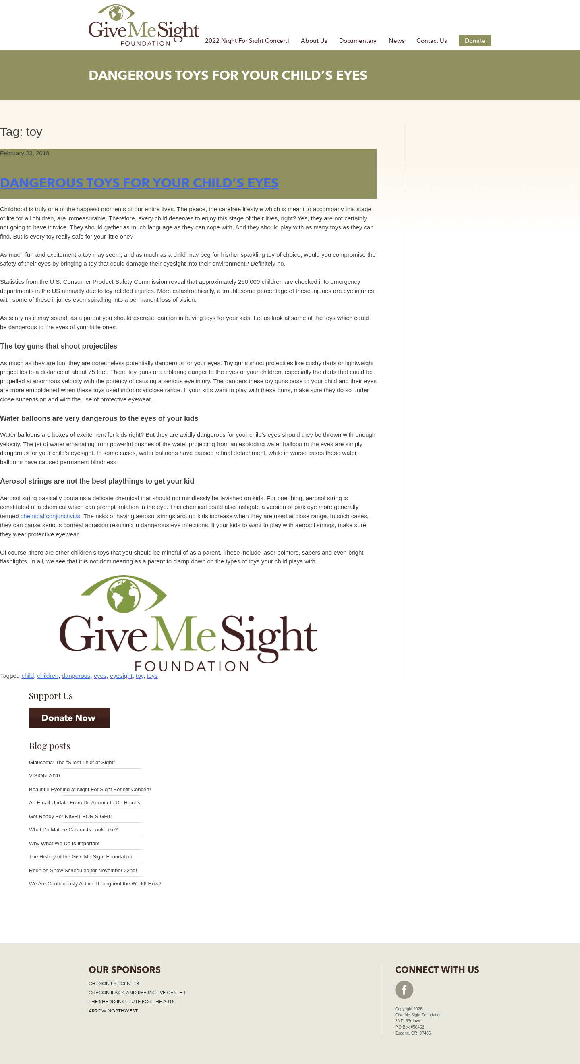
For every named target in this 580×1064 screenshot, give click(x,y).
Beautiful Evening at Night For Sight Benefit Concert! (90, 789)
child (27, 675)
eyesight (121, 675)
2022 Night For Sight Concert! (247, 40)
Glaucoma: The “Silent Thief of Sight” (72, 762)
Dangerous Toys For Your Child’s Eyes (139, 183)
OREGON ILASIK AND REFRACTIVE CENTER (137, 992)
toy (139, 675)
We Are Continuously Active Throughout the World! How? (95, 884)
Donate (475, 40)
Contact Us (431, 40)
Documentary (358, 40)
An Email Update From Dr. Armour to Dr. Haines (84, 803)
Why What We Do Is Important (64, 843)
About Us (314, 40)
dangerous (76, 675)
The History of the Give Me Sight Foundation (81, 857)
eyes (100, 675)
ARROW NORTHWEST (113, 1011)
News (397, 40)
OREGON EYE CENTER (114, 983)
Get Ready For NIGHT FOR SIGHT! (70, 816)
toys (152, 675)
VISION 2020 (44, 776)
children (48, 675)
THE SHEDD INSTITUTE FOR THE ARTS (132, 1001)
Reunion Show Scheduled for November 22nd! (83, 870)
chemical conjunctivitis (50, 516)
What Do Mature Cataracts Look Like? (73, 830)
